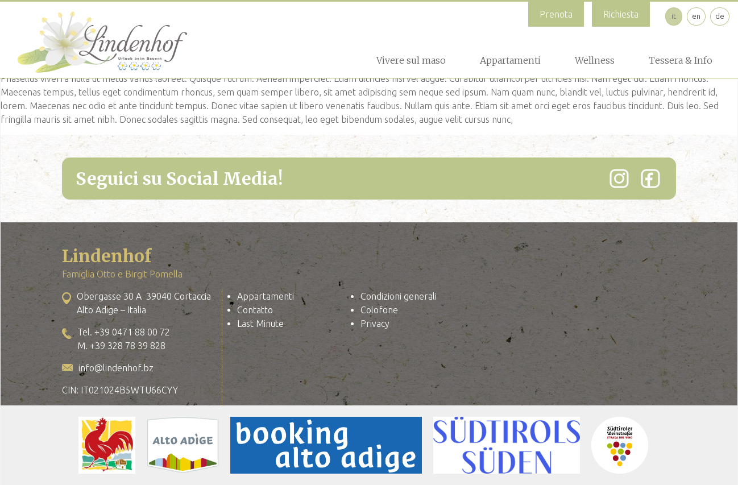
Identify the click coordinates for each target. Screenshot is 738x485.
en (696, 16)
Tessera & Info (680, 60)
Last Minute (260, 323)
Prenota (556, 14)
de (719, 16)
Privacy (374, 323)
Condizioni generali (398, 296)
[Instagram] (619, 178)
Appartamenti (510, 60)
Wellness (595, 60)
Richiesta (621, 14)
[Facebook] (650, 178)
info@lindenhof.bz (116, 368)
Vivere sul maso (411, 60)
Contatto (255, 310)
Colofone (379, 310)
